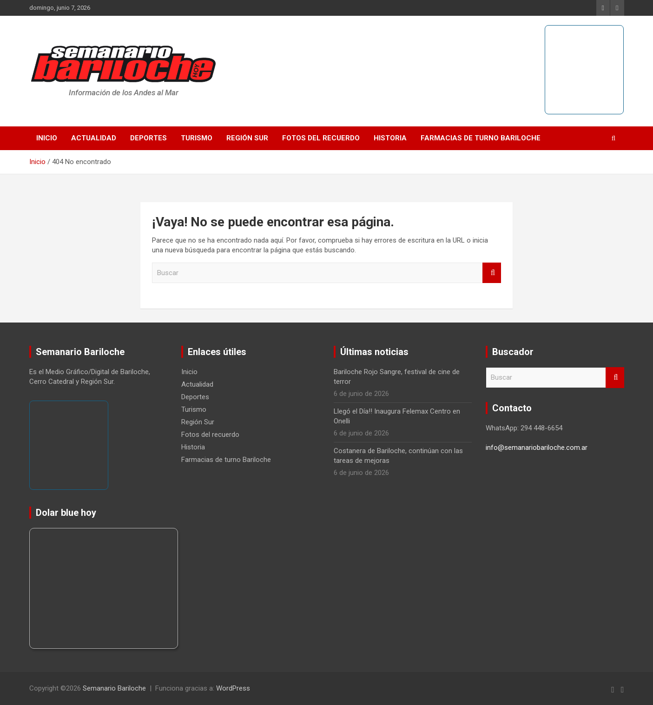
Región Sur (247, 138)
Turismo (196, 138)
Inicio (46, 138)
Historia (390, 138)
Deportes (148, 138)
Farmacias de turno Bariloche (481, 138)
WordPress (233, 688)
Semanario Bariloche (114, 688)
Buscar (491, 273)
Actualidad (93, 138)
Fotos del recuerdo (321, 138)
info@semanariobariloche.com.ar (536, 447)
